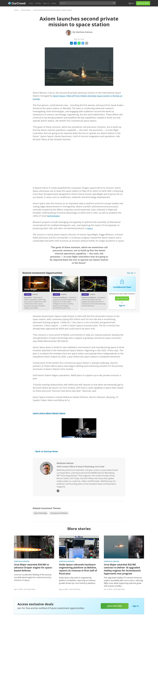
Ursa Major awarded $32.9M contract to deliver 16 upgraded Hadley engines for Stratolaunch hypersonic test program (122, 569)
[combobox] (87, 3)
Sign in (131, 3)
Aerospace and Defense (59, 513)
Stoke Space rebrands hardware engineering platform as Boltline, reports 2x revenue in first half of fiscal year (78, 569)
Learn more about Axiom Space (49, 413)
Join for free (114, 606)
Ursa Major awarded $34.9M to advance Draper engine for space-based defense (33, 567)
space (90, 228)
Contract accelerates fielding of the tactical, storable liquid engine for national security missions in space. (33, 577)
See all (130, 273)
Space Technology (40, 513)
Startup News (26, 10)
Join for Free (143, 3)
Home (16, 10)
